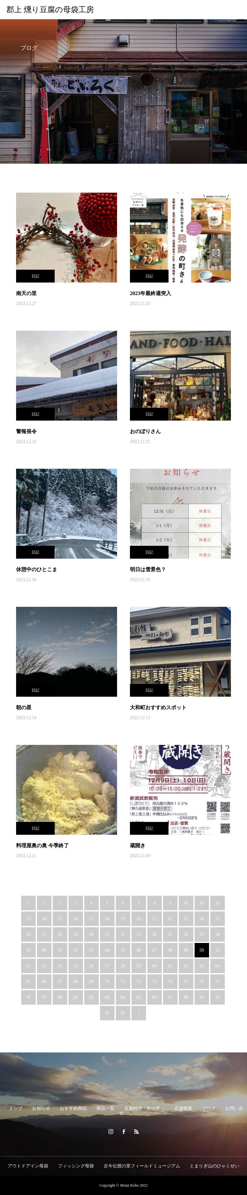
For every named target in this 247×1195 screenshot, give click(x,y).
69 (91, 981)
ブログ (208, 1108)
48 (170, 950)
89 (201, 997)
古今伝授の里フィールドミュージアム (142, 1166)
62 (186, 966)
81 (75, 997)
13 (28, 918)
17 (91, 918)
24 (201, 918)
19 (123, 918)
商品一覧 (105, 1108)
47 (154, 950)
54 (60, 966)
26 (28, 934)
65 (28, 981)
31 (107, 934)
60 (154, 966)
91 (107, 1013)
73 (154, 981)
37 (201, 934)
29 (75, 934)
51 (217, 950)
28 (60, 934)
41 (60, 950)
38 (217, 934)
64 (217, 966)
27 (44, 934)
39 (28, 950)
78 (28, 997)
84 (123, 997)
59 (138, 966)
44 (107, 950)
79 (44, 997)
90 (217, 997)
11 (201, 903)
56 (91, 966)
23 (186, 918)
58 (123, 966)
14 (44, 918)
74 (170, 981)
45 (123, 950)
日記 (35, 276)
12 (217, 903)
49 (186, 950)
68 (75, 981)
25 (217, 918)
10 (186, 903)
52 (28, 966)
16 (75, 918)
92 (123, 1013)
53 (44, 966)
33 (138, 934)
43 (91, 950)
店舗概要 (183, 1108)
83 (107, 997)
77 (217, 981)
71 (123, 981)
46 (138, 950)
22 (170, 918)
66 (44, 981)
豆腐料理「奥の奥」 (144, 1108)
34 (154, 934)
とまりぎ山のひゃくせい (214, 1166)
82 (91, 997)
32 (123, 934)
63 (201, 966)
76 (201, 981)
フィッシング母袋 (76, 1166)
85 (138, 997)
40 (44, 950)
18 (107, 918)
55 (75, 966)
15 (60, 918)
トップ (16, 1108)
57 (107, 966)
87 (170, 997)
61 (170, 966)
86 (154, 997)
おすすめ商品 (73, 1108)
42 (75, 950)
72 (138, 981)
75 (186, 981)
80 (60, 997)
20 (138, 918)
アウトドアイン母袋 (28, 1166)
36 (186, 934)
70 (107, 981)
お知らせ (41, 1108)
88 (186, 997)
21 (154, 918)
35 (170, 934)
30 (91, 934)
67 (60, 981)
